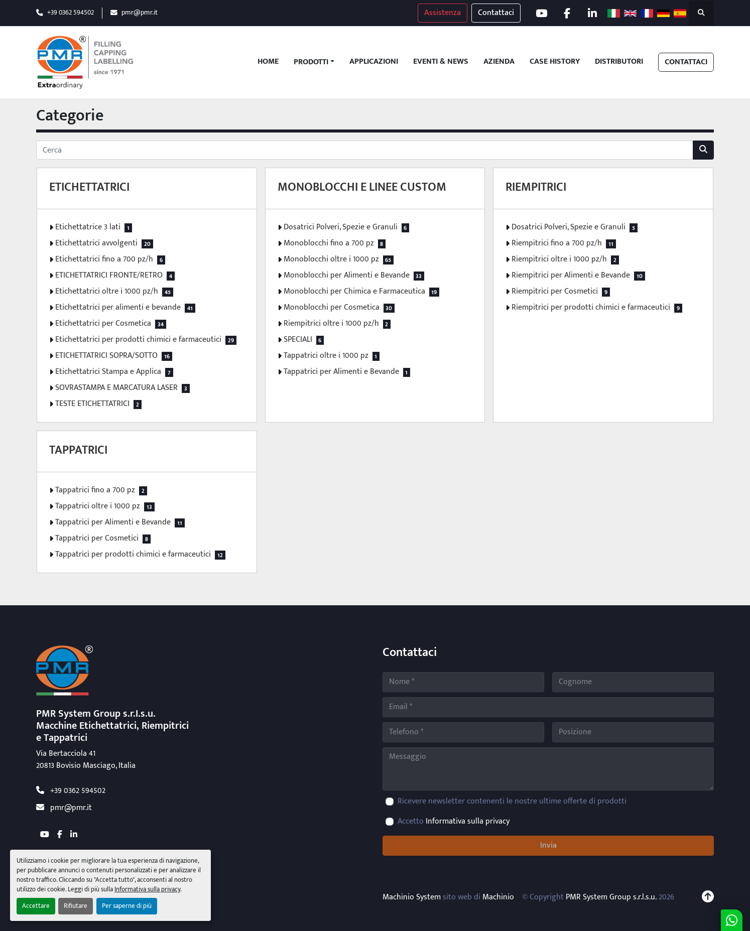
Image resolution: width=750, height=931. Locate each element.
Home (268, 62)
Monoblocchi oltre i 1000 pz (331, 259)
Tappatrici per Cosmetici (97, 539)
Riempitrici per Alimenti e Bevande (571, 276)
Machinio (498, 897)
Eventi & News (440, 62)
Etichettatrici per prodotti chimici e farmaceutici (138, 340)
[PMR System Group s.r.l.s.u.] (64, 670)
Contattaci (496, 13)
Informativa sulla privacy (147, 889)
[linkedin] (592, 13)
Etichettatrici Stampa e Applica (108, 372)
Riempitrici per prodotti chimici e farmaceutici (591, 308)
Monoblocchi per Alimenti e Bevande (347, 276)
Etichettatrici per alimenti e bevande (118, 308)
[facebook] (566, 13)
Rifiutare (75, 906)
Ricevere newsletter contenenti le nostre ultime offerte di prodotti (512, 801)
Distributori (619, 62)
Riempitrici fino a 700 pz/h (557, 243)
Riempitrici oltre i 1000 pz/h (331, 324)
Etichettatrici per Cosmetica (103, 324)
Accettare (36, 906)
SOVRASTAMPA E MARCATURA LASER (116, 388)
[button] (314, 62)
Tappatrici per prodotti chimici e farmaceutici (133, 555)
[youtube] (541, 13)
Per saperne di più (127, 906)
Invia (548, 845)
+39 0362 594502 (70, 13)
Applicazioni (373, 62)
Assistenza (442, 13)
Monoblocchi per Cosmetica (332, 308)
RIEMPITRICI (536, 187)
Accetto (454, 822)
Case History (555, 62)
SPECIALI (298, 340)
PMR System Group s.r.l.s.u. (611, 897)
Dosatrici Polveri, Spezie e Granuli (341, 227)
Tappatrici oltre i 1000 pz (326, 356)
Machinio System (412, 897)
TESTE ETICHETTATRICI (92, 404)
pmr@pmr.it (139, 13)
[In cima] (708, 897)
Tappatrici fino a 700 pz (95, 490)
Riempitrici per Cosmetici (555, 292)
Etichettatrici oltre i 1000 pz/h (106, 292)
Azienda (499, 62)
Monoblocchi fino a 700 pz (329, 243)
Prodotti (311, 62)
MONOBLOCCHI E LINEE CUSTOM (362, 187)
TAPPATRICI (78, 450)
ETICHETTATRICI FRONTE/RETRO (109, 276)
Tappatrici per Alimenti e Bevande (341, 372)
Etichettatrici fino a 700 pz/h (104, 259)
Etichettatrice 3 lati (87, 227)
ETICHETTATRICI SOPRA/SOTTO (106, 356)
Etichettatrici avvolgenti (96, 243)
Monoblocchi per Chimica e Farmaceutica (354, 292)
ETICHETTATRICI (89, 187)
